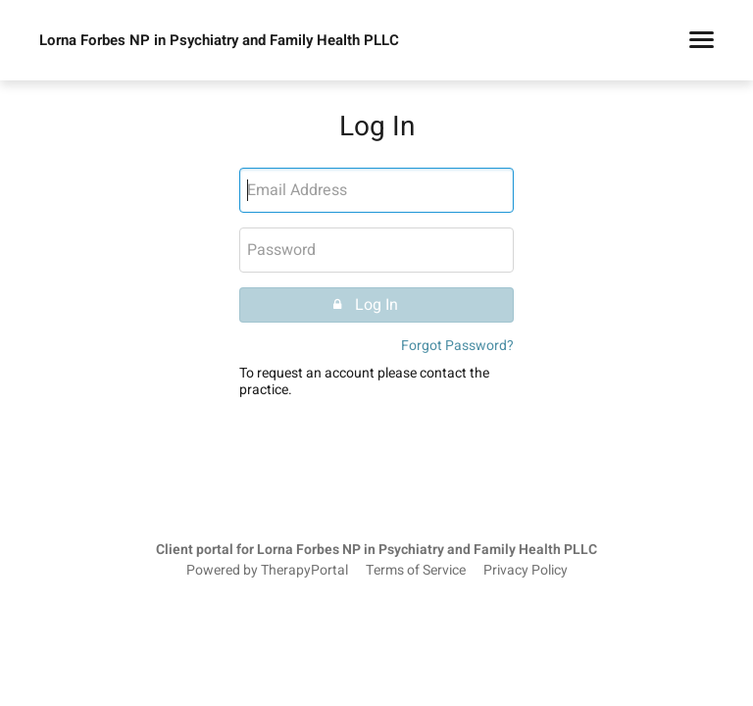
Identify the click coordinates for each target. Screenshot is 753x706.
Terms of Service (416, 570)
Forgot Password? (457, 345)
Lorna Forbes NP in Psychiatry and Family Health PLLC (219, 40)
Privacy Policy (525, 570)
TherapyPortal (304, 570)
